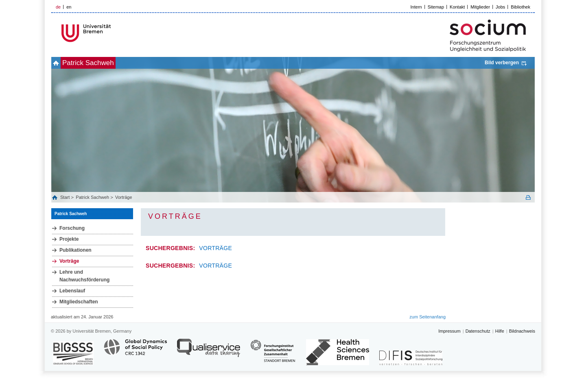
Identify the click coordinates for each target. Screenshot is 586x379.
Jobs (500, 6)
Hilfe (499, 331)
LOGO (113, 33)
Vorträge (123, 197)
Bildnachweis (522, 331)
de (58, 6)
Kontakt (457, 6)
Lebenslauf (72, 291)
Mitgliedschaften (78, 302)
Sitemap (436, 6)
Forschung (72, 228)
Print (528, 197)
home (60, 63)
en (68, 6)
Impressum (449, 331)
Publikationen (75, 250)
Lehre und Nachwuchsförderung (84, 276)
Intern (416, 6)
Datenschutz (478, 331)
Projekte (69, 239)
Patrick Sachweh (101, 63)
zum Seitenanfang (427, 316)
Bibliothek (520, 6)
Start (65, 197)
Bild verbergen (502, 62)
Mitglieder (480, 6)
